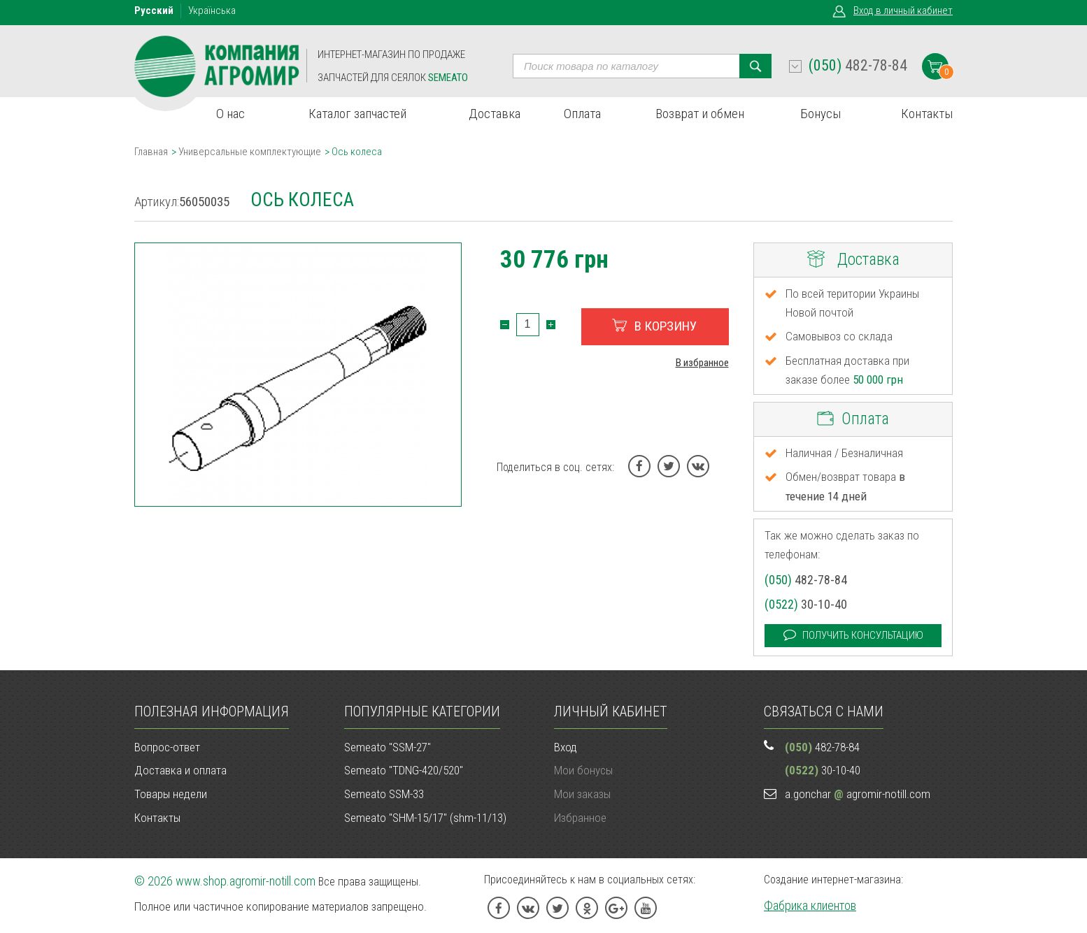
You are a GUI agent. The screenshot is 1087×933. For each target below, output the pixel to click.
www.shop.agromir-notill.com (245, 881)
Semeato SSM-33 (384, 794)
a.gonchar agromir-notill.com (857, 794)
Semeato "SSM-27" (387, 747)
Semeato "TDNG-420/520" (403, 770)
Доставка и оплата (180, 770)
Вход (903, 10)
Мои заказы (582, 794)
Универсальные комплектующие (249, 151)
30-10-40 (806, 604)
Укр (212, 10)
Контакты (157, 818)
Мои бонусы (583, 770)
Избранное (580, 818)
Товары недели (170, 794)
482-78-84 (858, 65)
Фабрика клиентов (810, 905)
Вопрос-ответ (167, 747)
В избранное (702, 362)
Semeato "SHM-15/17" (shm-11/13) (425, 818)
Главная (151, 151)
